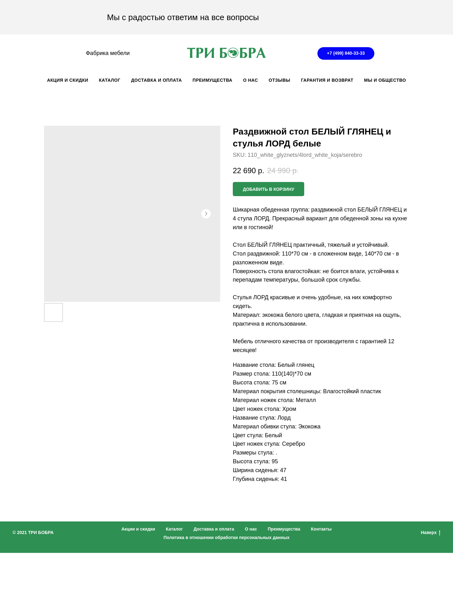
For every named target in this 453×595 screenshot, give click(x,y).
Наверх (430, 533)
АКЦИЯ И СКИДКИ (67, 80)
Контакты (321, 529)
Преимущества (284, 529)
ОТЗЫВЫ (279, 80)
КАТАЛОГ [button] (109, 80)
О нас (251, 529)
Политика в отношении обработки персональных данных (227, 537)
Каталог (174, 529)
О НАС (250, 80)
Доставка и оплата (213, 529)
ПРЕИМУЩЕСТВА (212, 80)
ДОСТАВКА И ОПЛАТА (156, 80)
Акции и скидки (138, 529)
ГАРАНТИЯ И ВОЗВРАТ (327, 80)
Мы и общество (385, 80)
